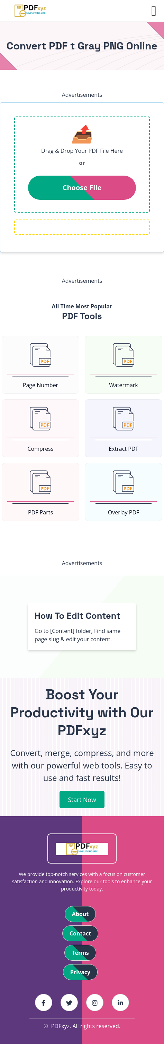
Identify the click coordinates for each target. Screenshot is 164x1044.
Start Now (82, 799)
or (82, 163)
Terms (80, 953)
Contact (80, 933)
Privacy (80, 972)
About (80, 914)
